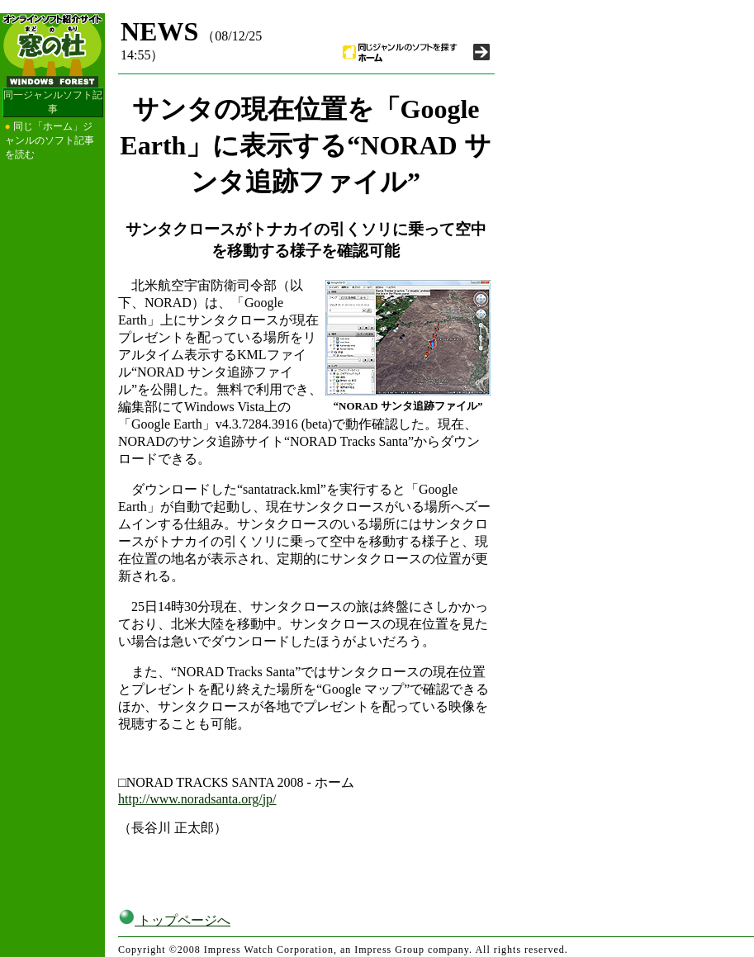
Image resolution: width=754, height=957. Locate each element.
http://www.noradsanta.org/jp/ (197, 799)
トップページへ (174, 920)
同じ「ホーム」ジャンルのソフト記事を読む (49, 140)
